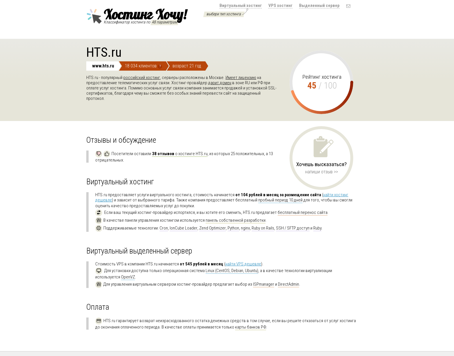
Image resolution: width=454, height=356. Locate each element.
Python (233, 228)
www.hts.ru (103, 66)
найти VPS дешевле (243, 264)
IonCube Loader (183, 228)
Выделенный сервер (319, 5)
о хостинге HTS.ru (180, 153)
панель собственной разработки (236, 220)
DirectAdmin (288, 284)
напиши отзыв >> (321, 172)
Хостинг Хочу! (136, 15)
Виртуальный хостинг (240, 5)
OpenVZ (128, 277)
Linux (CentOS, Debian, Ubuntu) (232, 270)
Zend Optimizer (212, 228)
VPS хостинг (280, 5)
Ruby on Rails (263, 228)
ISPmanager (263, 284)
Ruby (317, 228)
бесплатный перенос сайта (302, 212)
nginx (245, 228)
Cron (164, 228)
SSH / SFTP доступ (293, 228)
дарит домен (219, 82)
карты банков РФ (250, 327)
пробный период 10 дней (280, 200)
